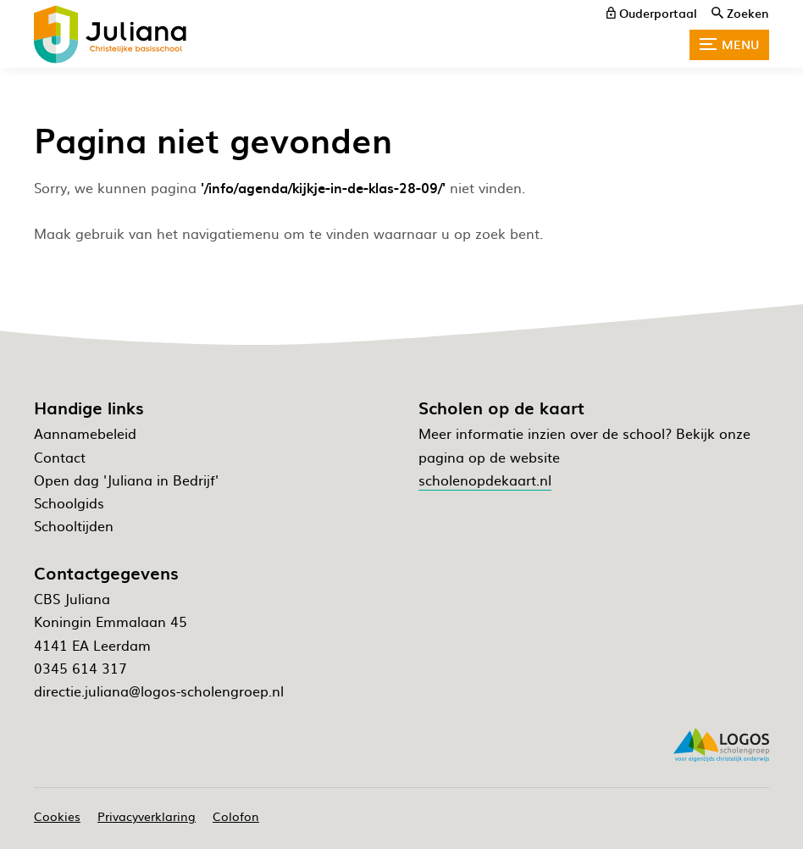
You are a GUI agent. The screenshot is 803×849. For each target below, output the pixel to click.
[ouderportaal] (652, 12)
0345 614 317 (80, 668)
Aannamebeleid (85, 433)
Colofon (236, 815)
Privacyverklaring (146, 815)
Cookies (57, 815)
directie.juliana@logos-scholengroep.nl (159, 690)
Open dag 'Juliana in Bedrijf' (126, 479)
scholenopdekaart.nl (484, 479)
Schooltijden (74, 525)
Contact (60, 457)
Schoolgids (69, 502)
